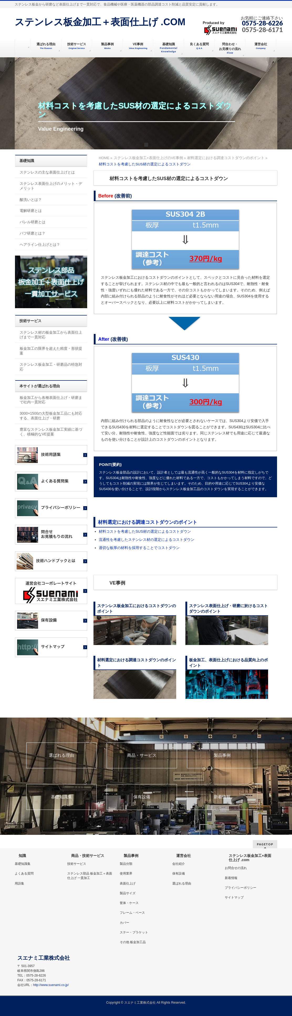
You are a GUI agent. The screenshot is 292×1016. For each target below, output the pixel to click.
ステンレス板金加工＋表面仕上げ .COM (100, 22)
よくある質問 (24, 873)
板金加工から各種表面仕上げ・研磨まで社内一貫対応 (51, 399)
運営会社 (183, 856)
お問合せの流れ (236, 868)
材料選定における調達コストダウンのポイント (147, 522)
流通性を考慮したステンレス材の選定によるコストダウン (146, 539)
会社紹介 (178, 864)
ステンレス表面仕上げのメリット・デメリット (51, 185)
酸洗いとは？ (31, 199)
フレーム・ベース (132, 913)
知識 (22, 856)
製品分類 (126, 864)
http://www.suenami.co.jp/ (51, 985)
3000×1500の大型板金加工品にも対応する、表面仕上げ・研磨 (51, 415)
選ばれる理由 (61, 755)
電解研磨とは (31, 211)
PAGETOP (265, 844)
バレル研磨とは (32, 222)
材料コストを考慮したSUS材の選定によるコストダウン (145, 531)
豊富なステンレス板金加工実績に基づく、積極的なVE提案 (51, 431)
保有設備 (141, 797)
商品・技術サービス (87, 856)
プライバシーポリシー (240, 888)
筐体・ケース (129, 903)
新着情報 (222, 797)
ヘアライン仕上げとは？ (40, 244)
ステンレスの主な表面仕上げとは (47, 172)
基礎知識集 (61, 797)
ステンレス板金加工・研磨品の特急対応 (51, 366)
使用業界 (126, 873)
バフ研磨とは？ (32, 233)
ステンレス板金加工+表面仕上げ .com (250, 858)
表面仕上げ (127, 883)
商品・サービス (142, 755)
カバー (124, 922)
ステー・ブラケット (134, 932)
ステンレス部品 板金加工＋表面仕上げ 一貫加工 (89, 876)
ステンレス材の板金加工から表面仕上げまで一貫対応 (51, 334)
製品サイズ (127, 893)
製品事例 (222, 755)
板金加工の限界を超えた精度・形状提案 (51, 350)
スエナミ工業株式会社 (140, 1002)
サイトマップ (234, 897)
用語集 (19, 883)
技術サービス (76, 864)
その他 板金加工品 (133, 942)
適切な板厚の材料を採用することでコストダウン (139, 548)
